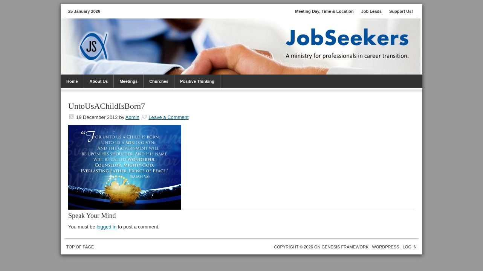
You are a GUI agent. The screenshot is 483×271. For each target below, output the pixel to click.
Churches (158, 81)
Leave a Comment (168, 117)
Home (72, 81)
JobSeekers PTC (249, 37)
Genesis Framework (345, 247)
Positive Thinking (197, 81)
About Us (99, 81)
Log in (410, 247)
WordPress (385, 247)
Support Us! (401, 11)
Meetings (128, 81)
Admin (132, 117)
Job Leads (371, 11)
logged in (106, 227)
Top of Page (80, 247)
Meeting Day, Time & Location (324, 11)
